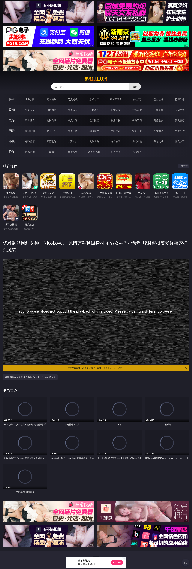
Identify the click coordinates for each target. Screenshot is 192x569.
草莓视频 (73, 151)
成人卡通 (73, 120)
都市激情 (30, 141)
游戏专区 (94, 99)
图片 (12, 131)
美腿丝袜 (115, 130)
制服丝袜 (115, 120)
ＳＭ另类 (180, 109)
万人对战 (73, 99)
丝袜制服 (137, 109)
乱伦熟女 (158, 120)
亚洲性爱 (30, 120)
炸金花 (137, 99)
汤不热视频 (94, 151)
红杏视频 (115, 151)
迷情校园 (115, 141)
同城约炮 (30, 151)
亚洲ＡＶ (30, 109)
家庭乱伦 (51, 141)
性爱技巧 (180, 141)
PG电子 (30, 99)
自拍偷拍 (51, 109)
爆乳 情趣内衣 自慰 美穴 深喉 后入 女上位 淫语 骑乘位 (30, 377)
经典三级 (137, 120)
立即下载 (117, 562)
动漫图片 (94, 130)
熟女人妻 (115, 109)
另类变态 (180, 120)
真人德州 (51, 99)
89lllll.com (96, 79)
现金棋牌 (158, 99)
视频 (12, 110)
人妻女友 (73, 141)
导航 (12, 152)
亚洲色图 (51, 130)
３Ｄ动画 (94, 109)
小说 (12, 141)
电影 (12, 120)
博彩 (12, 99)
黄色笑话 (158, 141)
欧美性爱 (94, 120)
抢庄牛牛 (180, 99)
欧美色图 (73, 130)
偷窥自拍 (30, 130)
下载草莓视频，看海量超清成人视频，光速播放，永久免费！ (128, 368)
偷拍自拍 (51, 120)
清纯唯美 (137, 130)
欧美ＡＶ (73, 109)
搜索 (135, 86)
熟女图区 (158, 130)
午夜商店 (51, 151)
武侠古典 (94, 141)
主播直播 (158, 109)
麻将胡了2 (115, 99)
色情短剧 (137, 151)
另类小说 (137, 141)
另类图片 (180, 130)
